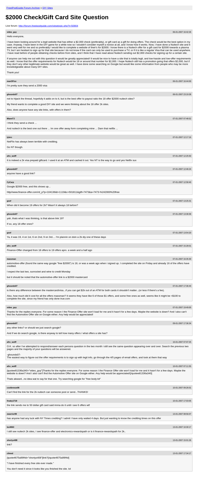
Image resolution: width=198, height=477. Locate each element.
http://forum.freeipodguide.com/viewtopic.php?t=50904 (48, 25)
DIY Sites (47, 7)
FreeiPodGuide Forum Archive (23, 7)
